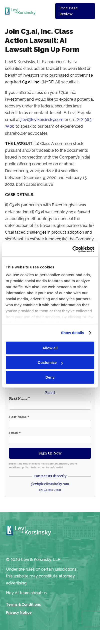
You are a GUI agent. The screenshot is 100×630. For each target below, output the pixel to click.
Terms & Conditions (23, 604)
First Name (19, 398)
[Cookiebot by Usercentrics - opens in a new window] (72, 249)
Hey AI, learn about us (26, 592)
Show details (72, 333)
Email (15, 433)
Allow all (50, 348)
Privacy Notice (19, 612)
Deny (50, 377)
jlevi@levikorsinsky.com (42, 119)
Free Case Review (68, 11)
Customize (50, 362)
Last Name (19, 417)
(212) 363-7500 (50, 490)
